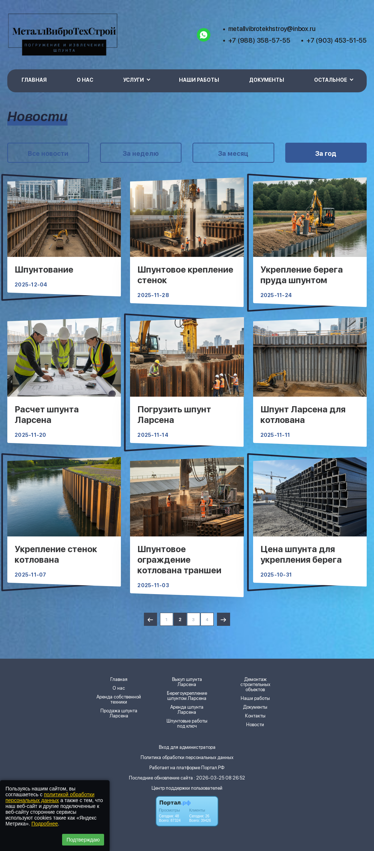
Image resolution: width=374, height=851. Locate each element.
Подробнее (44, 824)
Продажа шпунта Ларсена (118, 713)
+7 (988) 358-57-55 (259, 40)
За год (325, 153)
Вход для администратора (187, 747)
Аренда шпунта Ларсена (186, 710)
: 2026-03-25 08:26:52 (219, 778)
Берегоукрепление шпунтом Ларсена (187, 696)
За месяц (233, 153)
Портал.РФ (213, 767)
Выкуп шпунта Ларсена (187, 682)
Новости (255, 724)
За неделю (141, 153)
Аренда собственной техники (118, 699)
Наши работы (199, 80)
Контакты (255, 716)
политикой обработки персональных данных (49, 797)
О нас (85, 80)
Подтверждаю (83, 840)
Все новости (48, 153)
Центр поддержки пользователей (187, 788)
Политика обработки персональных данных (187, 757)
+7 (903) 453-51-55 (336, 40)
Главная (34, 80)
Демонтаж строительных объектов (255, 684)
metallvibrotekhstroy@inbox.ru (272, 28)
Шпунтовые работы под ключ (187, 724)
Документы (266, 80)
